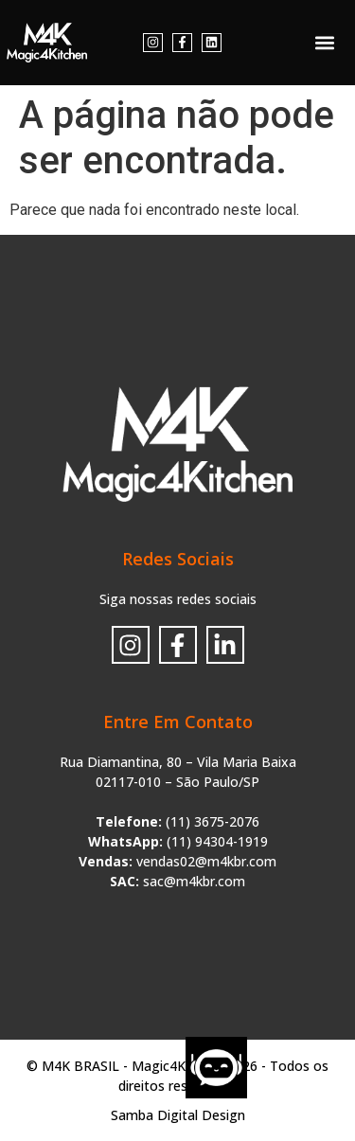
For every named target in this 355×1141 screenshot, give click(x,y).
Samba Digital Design (178, 1115)
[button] (325, 43)
